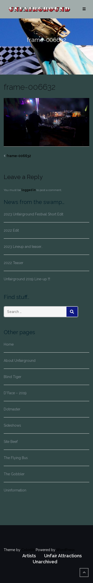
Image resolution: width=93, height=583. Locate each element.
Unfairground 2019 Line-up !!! (27, 279)
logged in (29, 190)
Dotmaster (12, 409)
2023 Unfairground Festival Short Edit (33, 214)
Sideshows (12, 425)
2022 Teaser (13, 263)
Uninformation (15, 490)
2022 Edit (11, 230)
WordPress (65, 550)
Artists (29, 555)
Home (9, 344)
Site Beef (11, 442)
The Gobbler (14, 474)
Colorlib (28, 550)
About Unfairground (19, 361)
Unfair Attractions (63, 555)
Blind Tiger (12, 377)
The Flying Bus (16, 458)
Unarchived (45, 561)
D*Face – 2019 (15, 393)
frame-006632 (18, 156)
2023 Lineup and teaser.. (23, 247)
